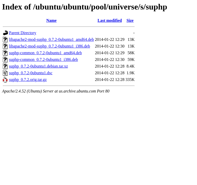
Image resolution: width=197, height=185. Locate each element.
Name (51, 20)
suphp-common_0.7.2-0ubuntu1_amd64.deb (45, 53)
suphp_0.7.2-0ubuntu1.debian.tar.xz (38, 66)
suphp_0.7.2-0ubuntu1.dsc (30, 73)
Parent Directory (22, 33)
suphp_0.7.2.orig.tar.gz (28, 79)
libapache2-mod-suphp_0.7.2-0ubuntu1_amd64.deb (51, 39)
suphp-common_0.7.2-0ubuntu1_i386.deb (43, 59)
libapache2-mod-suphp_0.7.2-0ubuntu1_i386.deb (49, 46)
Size (130, 20)
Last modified (109, 20)
